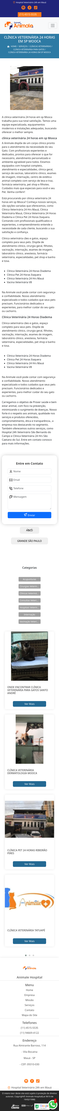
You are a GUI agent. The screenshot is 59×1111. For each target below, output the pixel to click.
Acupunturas (29, 579)
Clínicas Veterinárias (30, 593)
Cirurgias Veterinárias (30, 586)
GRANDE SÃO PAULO (29, 541)
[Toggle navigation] (52, 25)
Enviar (31, 515)
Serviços (29, 1005)
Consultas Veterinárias (30, 600)
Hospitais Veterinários (30, 607)
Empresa (29, 995)
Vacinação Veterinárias (30, 621)
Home (29, 990)
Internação (29, 614)
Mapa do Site (29, 1015)
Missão (29, 1000)
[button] (26, 955)
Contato (29, 1010)
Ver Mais (29, 704)
